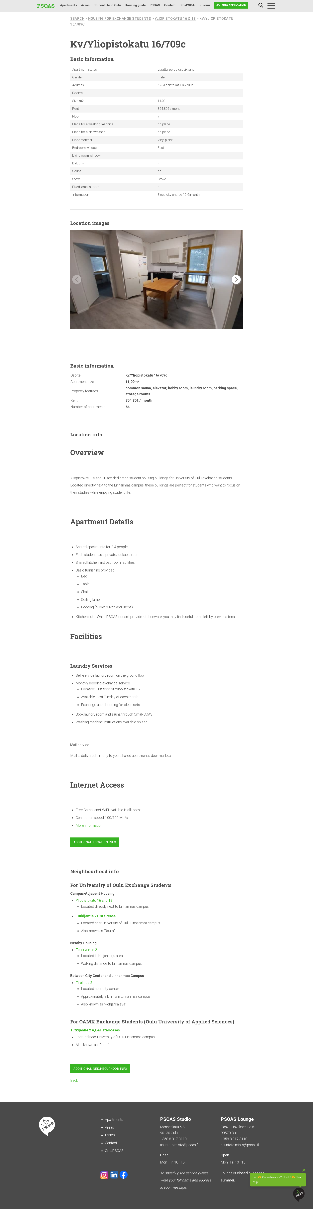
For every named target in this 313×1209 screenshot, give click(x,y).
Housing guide (135, 5)
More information (89, 825)
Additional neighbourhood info (100, 1069)
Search (260, 5)
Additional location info (94, 842)
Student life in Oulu (107, 5)
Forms (110, 1135)
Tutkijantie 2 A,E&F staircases (95, 1030)
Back (74, 1081)
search (77, 19)
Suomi (205, 5)
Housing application (231, 5)
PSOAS (155, 5)
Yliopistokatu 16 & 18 (176, 19)
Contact (169, 5)
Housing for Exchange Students (120, 19)
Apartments (68, 5)
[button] (236, 279)
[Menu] (271, 6)
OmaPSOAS (187, 5)
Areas (85, 5)
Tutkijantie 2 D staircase (96, 916)
